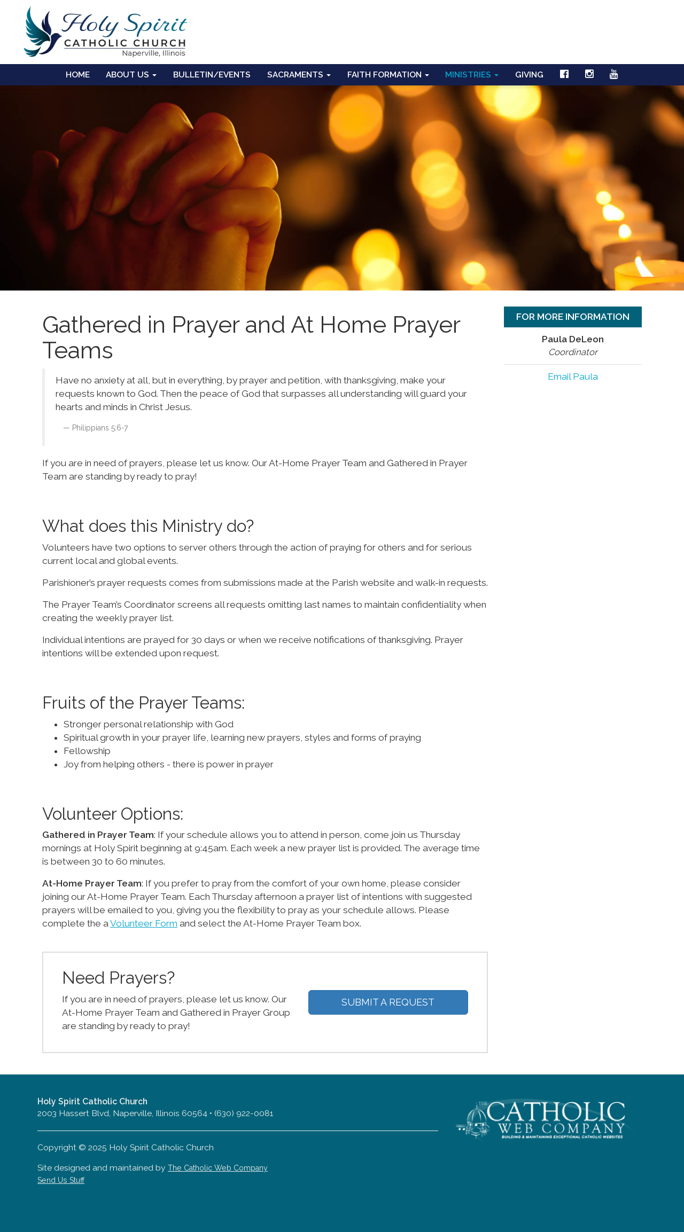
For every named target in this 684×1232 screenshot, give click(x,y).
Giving (529, 75)
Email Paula (573, 376)
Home (78, 75)
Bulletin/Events (212, 75)
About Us (131, 75)
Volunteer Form (143, 923)
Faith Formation (388, 75)
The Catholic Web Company (218, 1168)
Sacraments (299, 75)
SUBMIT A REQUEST (387, 1002)
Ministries (472, 75)
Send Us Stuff (60, 1180)
